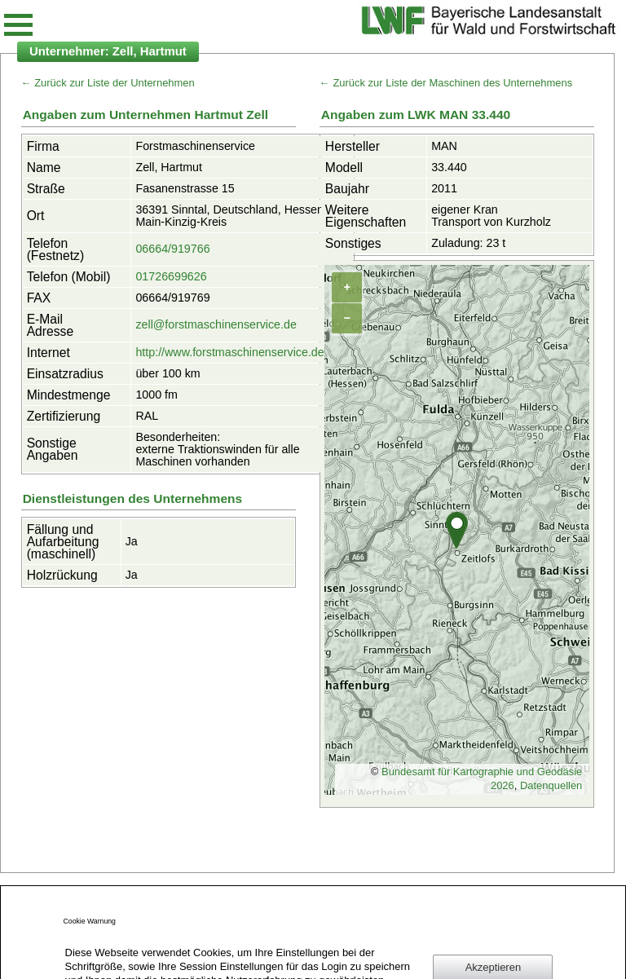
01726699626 (170, 276)
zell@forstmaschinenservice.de (215, 324)
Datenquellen (551, 785)
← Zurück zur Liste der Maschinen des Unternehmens (446, 83)
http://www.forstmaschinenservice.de (229, 352)
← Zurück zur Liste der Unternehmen (108, 83)
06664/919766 (172, 248)
